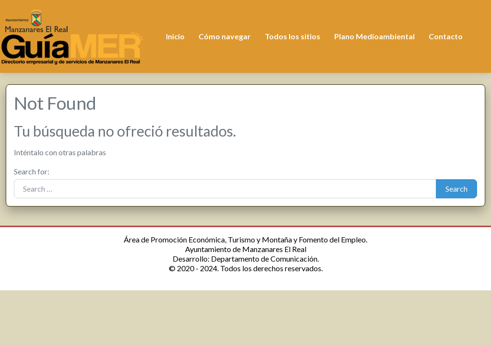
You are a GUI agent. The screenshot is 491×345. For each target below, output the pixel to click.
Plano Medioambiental (374, 36)
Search (456, 188)
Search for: (31, 171)
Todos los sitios (292, 36)
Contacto (446, 36)
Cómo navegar (225, 36)
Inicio (175, 36)
